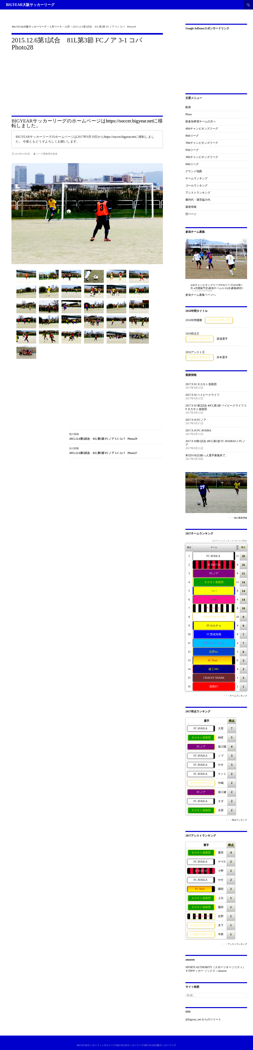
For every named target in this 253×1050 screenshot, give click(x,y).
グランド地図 (193, 171)
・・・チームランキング (235, 696)
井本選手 (222, 357)
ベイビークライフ (219, 320)
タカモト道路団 (214, 582)
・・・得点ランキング (236, 820)
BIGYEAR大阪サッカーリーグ (30, 5)
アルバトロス (214, 608)
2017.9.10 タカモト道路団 (201, 384)
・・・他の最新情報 (237, 518)
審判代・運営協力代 (197, 199)
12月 (67, 26)
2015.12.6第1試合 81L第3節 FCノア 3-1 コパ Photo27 (116, 450)
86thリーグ (192, 135)
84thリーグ (192, 164)
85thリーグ (192, 149)
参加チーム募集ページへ (200, 294)
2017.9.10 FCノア (195, 419)
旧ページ (190, 214)
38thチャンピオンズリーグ (201, 157)
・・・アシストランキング (234, 944)
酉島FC (214, 686)
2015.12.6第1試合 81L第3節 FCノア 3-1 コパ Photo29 (116, 436)
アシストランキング (197, 192)
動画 (188, 107)
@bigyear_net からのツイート (203, 1019)
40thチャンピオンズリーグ (201, 128)
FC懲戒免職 (214, 634)
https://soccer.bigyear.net (129, 120)
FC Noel (212, 660)
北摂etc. (214, 651)
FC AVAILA (213, 556)
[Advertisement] (87, 81)
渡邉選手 (222, 338)
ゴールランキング (196, 185)
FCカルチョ (214, 625)
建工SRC (214, 669)
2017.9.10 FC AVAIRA (198, 430)
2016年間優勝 (193, 320)
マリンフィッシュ (214, 643)
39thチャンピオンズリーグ (201, 142)
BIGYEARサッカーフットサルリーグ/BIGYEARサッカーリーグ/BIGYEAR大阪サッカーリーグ (126, 1045)
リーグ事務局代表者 (46, 153)
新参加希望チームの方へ (200, 121)
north (214, 599)
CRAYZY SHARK (214, 677)
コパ (214, 590)
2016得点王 (192, 333)
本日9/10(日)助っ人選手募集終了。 (206, 455)
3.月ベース (56, 26)
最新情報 (190, 206)
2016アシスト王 (195, 352)
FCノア (214, 573)
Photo (188, 114)
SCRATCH (214, 564)
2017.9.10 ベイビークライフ (202, 394)
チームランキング (196, 178)
